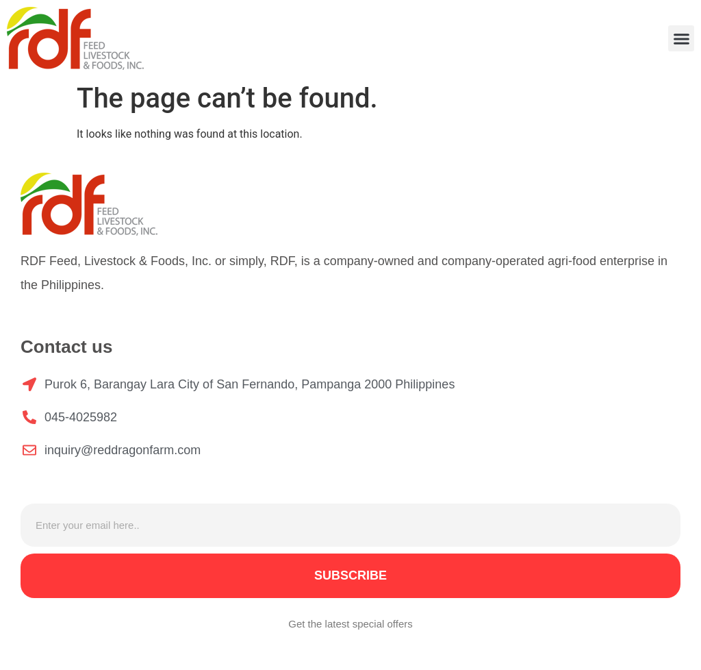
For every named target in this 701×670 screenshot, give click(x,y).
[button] (681, 38)
